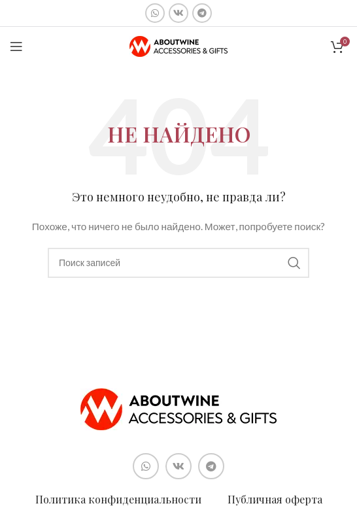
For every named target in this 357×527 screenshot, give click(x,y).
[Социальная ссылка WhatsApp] (155, 13)
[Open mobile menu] (16, 46)
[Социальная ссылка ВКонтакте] (178, 13)
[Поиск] (178, 263)
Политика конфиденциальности (118, 499)
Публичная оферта (275, 499)
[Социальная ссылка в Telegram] (202, 13)
